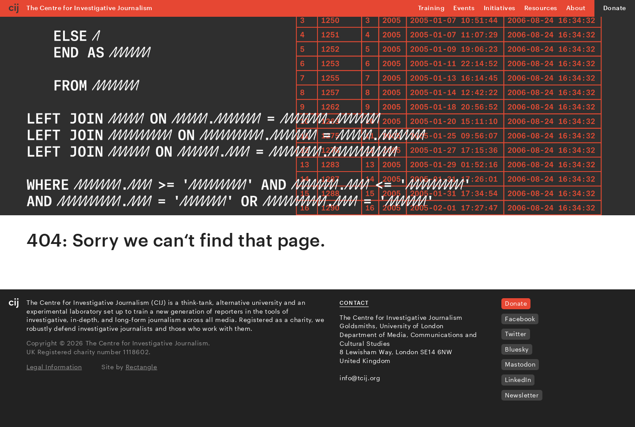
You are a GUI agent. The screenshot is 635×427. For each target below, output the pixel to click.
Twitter (516, 333)
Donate (614, 7)
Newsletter (522, 395)
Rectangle (141, 367)
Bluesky (517, 349)
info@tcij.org (360, 378)
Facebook (520, 318)
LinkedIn (518, 379)
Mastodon (520, 364)
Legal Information (54, 367)
